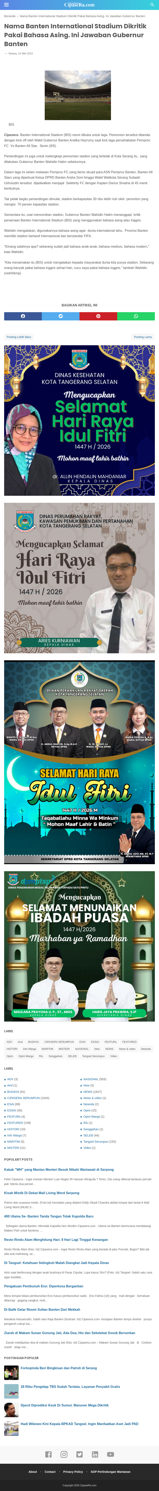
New (97, 1048)
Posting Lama (143, 337)
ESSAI (95, 1041)
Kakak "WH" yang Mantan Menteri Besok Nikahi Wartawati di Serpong (59, 1169)
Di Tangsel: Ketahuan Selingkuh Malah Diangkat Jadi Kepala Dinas (56, 1263)
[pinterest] (98, 316)
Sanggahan (56, 1056)
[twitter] (61, 316)
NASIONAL (82, 1048)
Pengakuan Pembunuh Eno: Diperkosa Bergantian (43, 1286)
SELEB (72, 1056)
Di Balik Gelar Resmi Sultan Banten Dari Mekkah (42, 1309)
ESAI (82, 1041)
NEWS (109, 1048)
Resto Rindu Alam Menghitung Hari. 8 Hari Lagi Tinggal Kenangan (56, 1239)
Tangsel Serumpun (93, 1056)
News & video (127, 1048)
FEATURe (111, 1041)
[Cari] (152, 6)
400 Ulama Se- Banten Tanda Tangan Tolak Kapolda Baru (48, 1216)
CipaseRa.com (88, 1485)
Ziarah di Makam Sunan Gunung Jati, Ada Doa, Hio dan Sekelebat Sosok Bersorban (69, 1333)
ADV (9, 1041)
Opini (10, 1056)
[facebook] (23, 316)
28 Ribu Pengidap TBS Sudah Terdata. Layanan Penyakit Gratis (70, 1386)
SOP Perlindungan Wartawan (110, 1471)
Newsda (146, 1048)
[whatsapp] (136, 316)
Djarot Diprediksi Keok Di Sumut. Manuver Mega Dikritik (65, 1405)
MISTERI (64, 1048)
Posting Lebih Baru (19, 337)
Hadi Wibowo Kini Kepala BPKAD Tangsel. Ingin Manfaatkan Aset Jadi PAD (80, 1424)
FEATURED (129, 1041)
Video (113, 1056)
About (33, 1471)
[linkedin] (95, 1457)
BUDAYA (33, 1041)
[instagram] (64, 1457)
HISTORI (12, 1048)
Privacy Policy (73, 1471)
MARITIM (47, 1048)
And (20, 1041)
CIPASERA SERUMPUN (59, 1041)
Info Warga (29, 1048)
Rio (41, 1056)
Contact (50, 1471)
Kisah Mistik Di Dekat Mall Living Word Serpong (41, 1193)
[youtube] (110, 1457)
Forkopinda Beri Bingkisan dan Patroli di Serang (59, 1368)
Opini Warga (25, 1056)
